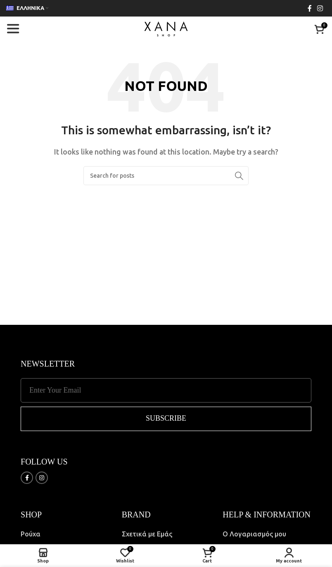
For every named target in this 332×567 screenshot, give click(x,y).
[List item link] (65, 534)
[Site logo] (166, 28)
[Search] (166, 175)
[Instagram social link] (320, 8)
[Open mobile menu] (13, 29)
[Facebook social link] (309, 8)
